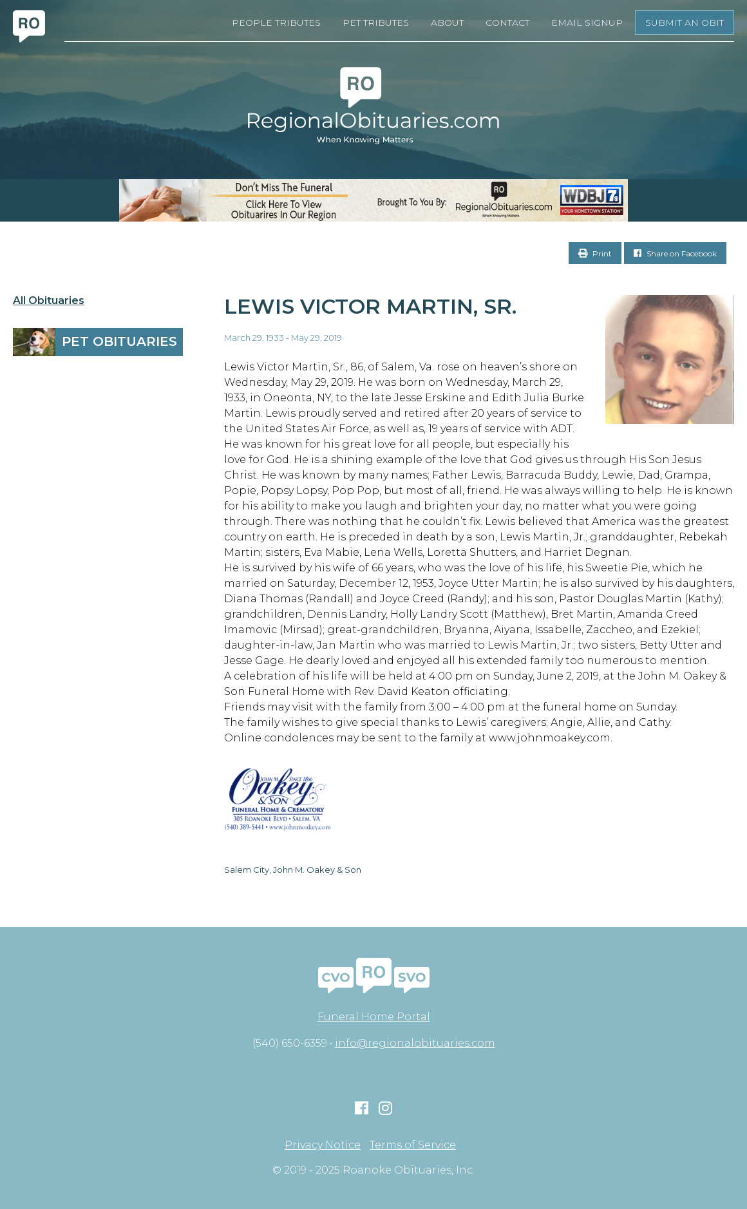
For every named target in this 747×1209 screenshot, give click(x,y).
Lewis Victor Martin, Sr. (370, 306)
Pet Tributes (376, 22)
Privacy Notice (323, 1145)
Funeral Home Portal (373, 1017)
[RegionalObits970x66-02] (373, 200)
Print (595, 253)
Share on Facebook (675, 253)
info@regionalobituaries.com (415, 1043)
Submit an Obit (684, 22)
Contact (507, 22)
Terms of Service (413, 1145)
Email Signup (587, 22)
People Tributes (276, 22)
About (447, 22)
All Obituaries (48, 301)
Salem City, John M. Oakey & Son (292, 869)
